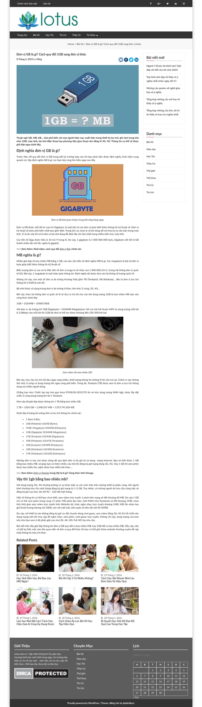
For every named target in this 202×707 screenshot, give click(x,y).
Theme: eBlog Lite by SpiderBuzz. (118, 703)
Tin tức (150, 192)
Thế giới (150, 170)
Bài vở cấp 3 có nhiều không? (75, 578)
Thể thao (151, 177)
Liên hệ (46, 3)
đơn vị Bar (65, 248)
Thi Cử (63, 35)
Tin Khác (91, 35)
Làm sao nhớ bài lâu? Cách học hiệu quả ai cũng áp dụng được (35, 622)
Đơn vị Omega (41, 472)
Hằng (39, 59)
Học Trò (49, 35)
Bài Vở (36, 35)
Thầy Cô (76, 35)
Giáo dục (151, 149)
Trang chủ (22, 35)
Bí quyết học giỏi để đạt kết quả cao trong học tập (119, 622)
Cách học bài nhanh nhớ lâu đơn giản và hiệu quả (119, 580)
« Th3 (136, 697)
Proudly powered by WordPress (83, 703)
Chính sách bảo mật (27, 3)
